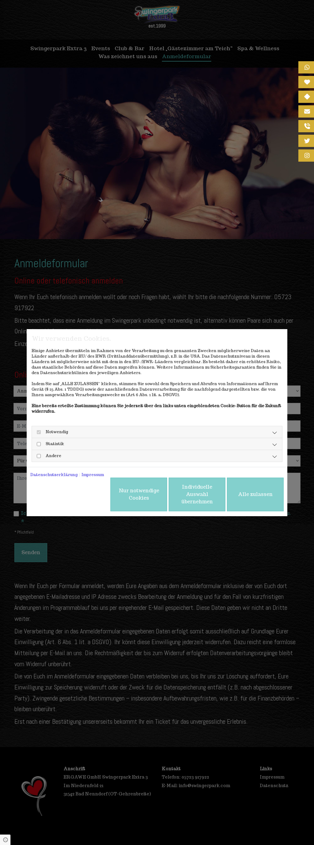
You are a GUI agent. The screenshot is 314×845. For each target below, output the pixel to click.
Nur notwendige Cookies (139, 494)
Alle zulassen (255, 494)
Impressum (93, 474)
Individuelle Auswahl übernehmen (197, 494)
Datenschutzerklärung (54, 474)
